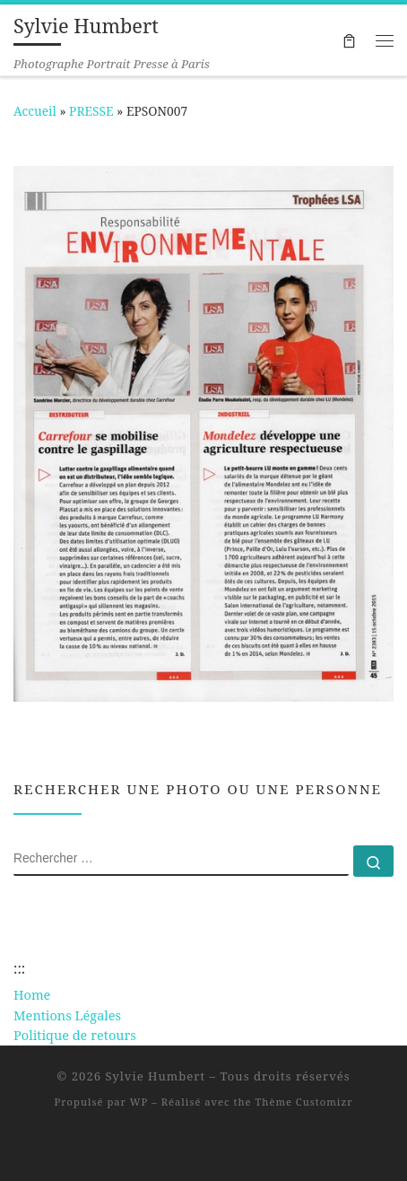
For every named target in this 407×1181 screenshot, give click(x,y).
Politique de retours (74, 1035)
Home (31, 994)
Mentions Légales (67, 1015)
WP (139, 1101)
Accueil (34, 110)
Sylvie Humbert (156, 1076)
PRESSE (91, 110)
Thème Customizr (303, 1101)
